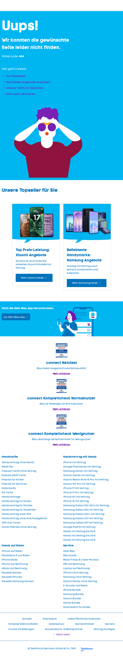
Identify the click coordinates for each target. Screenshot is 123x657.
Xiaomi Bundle (72, 598)
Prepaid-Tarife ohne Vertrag (19, 471)
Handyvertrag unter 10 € (16, 514)
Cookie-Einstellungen (21, 629)
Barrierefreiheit (84, 624)
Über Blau (69, 551)
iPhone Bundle (72, 589)
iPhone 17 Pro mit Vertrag (78, 492)
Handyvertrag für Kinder (16, 501)
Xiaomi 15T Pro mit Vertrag (79, 483)
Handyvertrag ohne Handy (18, 462)
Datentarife (9, 488)
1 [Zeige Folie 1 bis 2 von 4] (59, 299)
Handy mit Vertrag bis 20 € (79, 539)
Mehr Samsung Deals (85, 283)
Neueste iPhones (12, 576)
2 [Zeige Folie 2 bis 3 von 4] (64, 299)
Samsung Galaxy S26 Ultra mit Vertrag (86, 505)
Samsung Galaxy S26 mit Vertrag (83, 509)
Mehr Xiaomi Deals (32, 277)
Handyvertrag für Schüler (17, 505)
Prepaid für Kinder (13, 479)
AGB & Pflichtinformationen (84, 618)
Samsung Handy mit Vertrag (80, 471)
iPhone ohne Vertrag (75, 572)
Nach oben (63, 634)
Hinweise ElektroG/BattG (23, 624)
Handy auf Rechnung (14, 568)
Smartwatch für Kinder (77, 607)
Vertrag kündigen (104, 629)
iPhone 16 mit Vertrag (76, 501)
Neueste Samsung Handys (17, 581)
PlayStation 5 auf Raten (16, 555)
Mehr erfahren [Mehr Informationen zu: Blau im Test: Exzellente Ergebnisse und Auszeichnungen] (61, 373)
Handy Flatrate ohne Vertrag (19, 527)
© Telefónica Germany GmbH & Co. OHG (52, 648)
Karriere (110, 624)
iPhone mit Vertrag (74, 462)
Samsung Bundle (73, 594)
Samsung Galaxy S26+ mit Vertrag (83, 514)
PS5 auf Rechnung (74, 564)
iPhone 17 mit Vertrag (76, 488)
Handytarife (10, 456)
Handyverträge (11, 496)
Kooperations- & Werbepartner (64, 629)
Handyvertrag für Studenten (19, 509)
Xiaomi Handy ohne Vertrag (80, 581)
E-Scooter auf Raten (75, 585)
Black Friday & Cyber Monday (81, 559)
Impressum (50, 618)
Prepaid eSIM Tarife (14, 475)
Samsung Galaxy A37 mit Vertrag (83, 518)
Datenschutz (56, 624)
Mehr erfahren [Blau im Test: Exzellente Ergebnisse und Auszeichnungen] (61, 409)
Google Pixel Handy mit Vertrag (82, 466)
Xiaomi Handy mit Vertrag (79, 475)
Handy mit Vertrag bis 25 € (79, 535)
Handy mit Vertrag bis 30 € (79, 531)
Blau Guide (69, 555)
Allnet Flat (7, 466)
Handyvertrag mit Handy (80, 456)
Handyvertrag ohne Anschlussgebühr (24, 518)
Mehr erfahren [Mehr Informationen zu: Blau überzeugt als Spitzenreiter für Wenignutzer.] (61, 444)
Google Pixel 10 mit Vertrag (79, 527)
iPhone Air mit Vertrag (76, 496)
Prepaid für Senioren (14, 483)
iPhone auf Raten (12, 551)
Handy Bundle (71, 602)
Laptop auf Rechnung (76, 568)
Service (68, 545)
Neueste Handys (11, 572)
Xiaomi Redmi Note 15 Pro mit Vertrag (86, 479)
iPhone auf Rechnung (15, 564)
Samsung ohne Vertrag (77, 576)
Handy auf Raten (13, 545)
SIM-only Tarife (11, 522)
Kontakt (27, 618)
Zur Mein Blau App (14, 317)
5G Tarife (7, 492)
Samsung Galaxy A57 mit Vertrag (83, 522)
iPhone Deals (9, 559)
